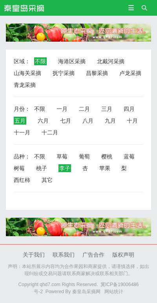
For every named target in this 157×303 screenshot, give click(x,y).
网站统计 (113, 291)
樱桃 (106, 156)
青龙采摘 (25, 85)
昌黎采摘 (97, 73)
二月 (84, 109)
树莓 (19, 168)
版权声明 (123, 255)
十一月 (22, 132)
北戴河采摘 (110, 61)
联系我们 (64, 255)
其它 (47, 180)
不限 (40, 61)
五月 (20, 121)
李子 (64, 168)
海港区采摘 (72, 61)
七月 (65, 121)
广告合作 (93, 255)
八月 (87, 121)
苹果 (104, 168)
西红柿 (22, 180)
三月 (106, 109)
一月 (62, 109)
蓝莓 (129, 156)
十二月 (50, 132)
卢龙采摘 (130, 73)
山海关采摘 (27, 73)
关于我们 (34, 255)
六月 (43, 121)
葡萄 (84, 156)
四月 (129, 109)
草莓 (62, 156)
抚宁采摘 (64, 73)
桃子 (41, 168)
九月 (110, 121)
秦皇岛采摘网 (86, 291)
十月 (132, 121)
